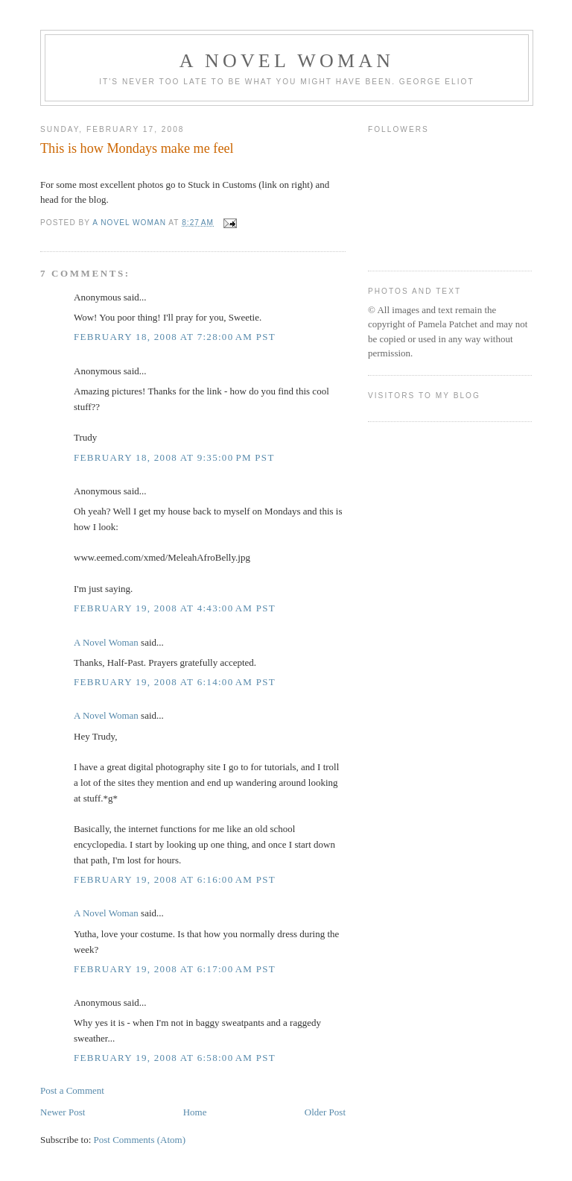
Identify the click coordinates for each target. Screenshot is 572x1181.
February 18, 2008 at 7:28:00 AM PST (175, 336)
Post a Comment (72, 1090)
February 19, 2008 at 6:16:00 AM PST (175, 879)
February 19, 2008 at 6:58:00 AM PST (175, 1057)
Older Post (325, 1112)
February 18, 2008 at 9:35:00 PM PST (174, 457)
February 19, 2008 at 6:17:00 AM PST (175, 968)
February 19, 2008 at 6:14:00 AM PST (175, 681)
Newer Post (62, 1112)
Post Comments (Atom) (140, 1139)
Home (195, 1112)
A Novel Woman (287, 61)
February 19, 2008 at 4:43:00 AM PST (175, 608)
